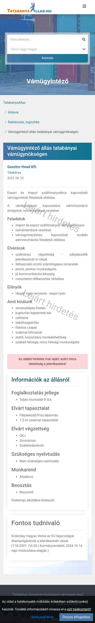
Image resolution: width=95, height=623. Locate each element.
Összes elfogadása (76, 617)
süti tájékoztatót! (79, 609)
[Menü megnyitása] (84, 6)
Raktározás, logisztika (23, 122)
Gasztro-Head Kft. (22, 167)
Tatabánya (14, 172)
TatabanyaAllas (14, 103)
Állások (13, 112)
